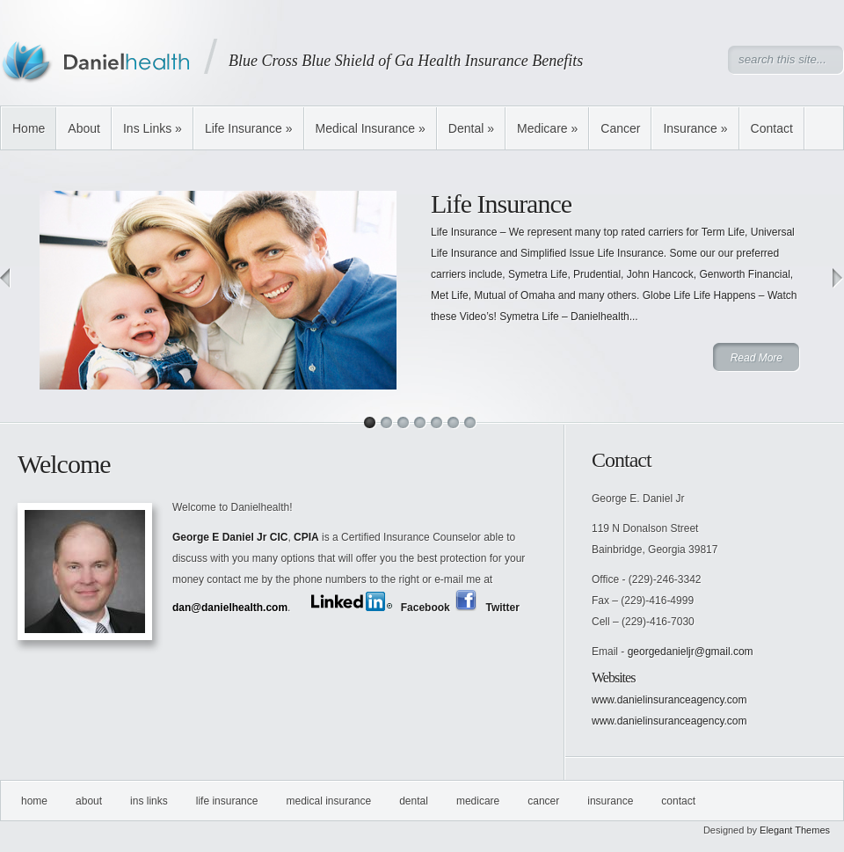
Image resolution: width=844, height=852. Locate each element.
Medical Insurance (371, 128)
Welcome (64, 463)
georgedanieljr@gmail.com (690, 651)
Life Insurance (249, 128)
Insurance (695, 128)
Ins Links (152, 128)
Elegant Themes (795, 830)
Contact (772, 128)
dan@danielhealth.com (229, 607)
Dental (471, 128)
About (84, 128)
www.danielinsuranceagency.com (669, 700)
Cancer (620, 128)
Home (28, 128)
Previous (5, 278)
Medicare (547, 128)
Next (838, 278)
